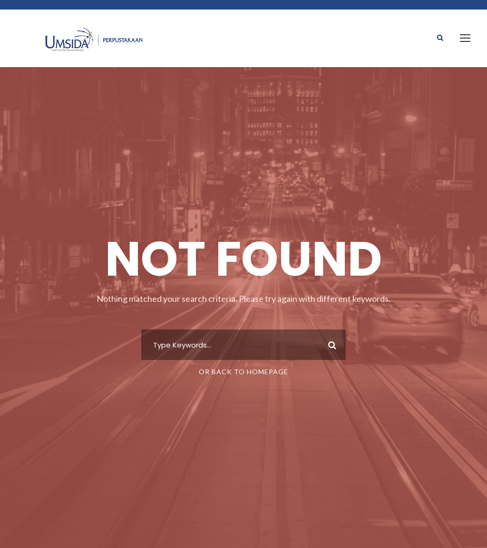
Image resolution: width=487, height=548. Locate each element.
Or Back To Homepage (243, 372)
